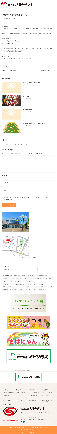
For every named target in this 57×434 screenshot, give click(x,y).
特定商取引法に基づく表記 (28, 429)
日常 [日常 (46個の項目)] (17, 276)
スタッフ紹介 (46, 395)
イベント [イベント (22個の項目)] (37, 279)
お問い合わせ (32, 400)
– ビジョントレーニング (21, 396)
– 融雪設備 (6, 395)
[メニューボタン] (54, 4)
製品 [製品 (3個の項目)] (42, 285)
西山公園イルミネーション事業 (47, 401)
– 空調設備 (45, 390)
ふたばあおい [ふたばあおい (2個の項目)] (28, 287)
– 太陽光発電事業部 (8, 393)
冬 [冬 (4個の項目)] (29, 285)
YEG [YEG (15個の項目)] (18, 282)
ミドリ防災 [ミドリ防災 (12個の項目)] (28, 282)
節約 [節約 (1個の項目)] (42, 290)
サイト (4, 191)
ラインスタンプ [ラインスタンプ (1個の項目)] (31, 290)
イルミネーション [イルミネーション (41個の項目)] (28, 276)
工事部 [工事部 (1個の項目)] (13, 290)
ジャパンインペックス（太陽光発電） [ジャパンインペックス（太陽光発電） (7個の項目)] (14, 285)
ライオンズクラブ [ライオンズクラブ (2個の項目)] (40, 287)
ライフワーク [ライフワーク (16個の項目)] (8, 282)
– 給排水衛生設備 (34, 393)
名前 (4, 176)
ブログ (14, 18)
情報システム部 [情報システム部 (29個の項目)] (9, 279)
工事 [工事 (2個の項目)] (51, 287)
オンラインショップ (21, 400)
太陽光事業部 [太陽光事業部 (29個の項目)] (42, 276)
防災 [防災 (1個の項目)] (6, 290)
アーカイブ (5, 267)
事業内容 (18, 390)
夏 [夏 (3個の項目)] (35, 285)
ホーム (12, 427)
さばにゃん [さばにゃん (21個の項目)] (48, 279)
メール (5, 184)
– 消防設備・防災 (34, 395)
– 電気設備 (32, 390)
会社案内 (5, 390)
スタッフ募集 (6, 400)
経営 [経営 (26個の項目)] (19, 279)
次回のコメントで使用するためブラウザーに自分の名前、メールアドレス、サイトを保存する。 (29, 199)
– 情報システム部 (21, 393)
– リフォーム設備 (47, 393)
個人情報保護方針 (42, 427)
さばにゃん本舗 (7, 405)
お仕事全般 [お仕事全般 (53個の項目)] (8, 276)
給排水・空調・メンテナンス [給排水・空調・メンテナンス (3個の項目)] (12, 287)
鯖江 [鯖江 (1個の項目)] (22, 290)
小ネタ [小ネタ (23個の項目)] (28, 279)
